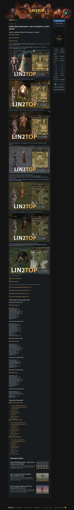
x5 (62, 66)
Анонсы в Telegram (59, 84)
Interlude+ (62, 56)
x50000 (56, 75)
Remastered (62, 60)
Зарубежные (62, 52)
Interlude (56, 56)
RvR (62, 81)
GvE (56, 81)
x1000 (56, 73)
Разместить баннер (59, 23)
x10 (62, 68)
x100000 (62, 75)
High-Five (56, 58)
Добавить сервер (59, 20)
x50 (56, 70)
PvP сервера (62, 49)
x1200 (62, 73)
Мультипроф (62, 79)
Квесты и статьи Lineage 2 (59, 86)
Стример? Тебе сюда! (59, 25)
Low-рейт (56, 52)
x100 (62, 70)
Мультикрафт (56, 79)
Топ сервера (56, 49)
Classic (62, 58)
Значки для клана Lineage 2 (59, 89)
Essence (56, 60)
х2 (62, 64)
